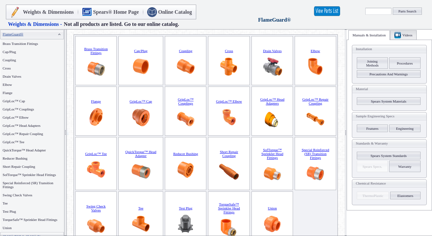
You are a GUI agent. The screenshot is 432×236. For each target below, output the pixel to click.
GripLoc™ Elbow (16, 117)
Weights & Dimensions (48, 12)
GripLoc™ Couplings (18, 109)
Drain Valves (12, 76)
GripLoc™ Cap (14, 101)
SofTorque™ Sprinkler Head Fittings (29, 175)
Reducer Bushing (15, 158)
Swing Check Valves (17, 195)
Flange (7, 93)
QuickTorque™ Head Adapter (24, 150)
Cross (7, 68)
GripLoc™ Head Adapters (22, 126)
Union (7, 228)
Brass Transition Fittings (20, 44)
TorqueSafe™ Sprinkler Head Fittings (30, 220)
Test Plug (9, 211)
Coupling (9, 60)
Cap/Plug (9, 52)
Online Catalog (175, 12)
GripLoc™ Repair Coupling (23, 134)
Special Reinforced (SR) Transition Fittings (315, 154)
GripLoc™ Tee (13, 142)
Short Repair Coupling (19, 166)
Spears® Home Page (116, 12)
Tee (5, 203)
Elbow (7, 85)
